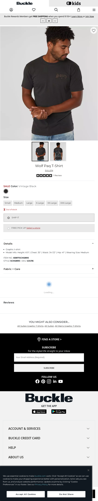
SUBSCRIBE (49, 368)
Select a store (33, 228)
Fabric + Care (49, 268)
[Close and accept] (88, 470)
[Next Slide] (55, 20)
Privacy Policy (41, 484)
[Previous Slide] (42, 20)
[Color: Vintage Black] (6, 191)
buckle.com (40, 476)
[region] (46, 483)
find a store (52, 339)
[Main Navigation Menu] (94, 10)
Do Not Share (66, 494)
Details (49, 243)
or (78, 16)
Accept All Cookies (26, 494)
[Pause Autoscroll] (49, 20)
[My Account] (11, 10)
